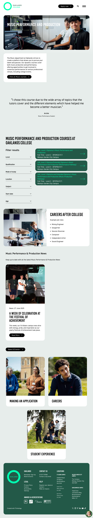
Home (8, 16)
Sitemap (26, 491)
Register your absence (46, 485)
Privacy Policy (28, 485)
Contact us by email (45, 476)
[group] (46, 32)
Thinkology (18, 508)
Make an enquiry (44, 489)
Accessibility (27, 489)
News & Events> (14, 349)
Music (22, 16)
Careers (41, 487)
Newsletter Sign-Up (30, 475)
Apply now (64, 7)
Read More (15, 335)
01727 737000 (43, 475)
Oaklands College (15, 16)
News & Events (28, 476)
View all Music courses (17, 77)
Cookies (26, 487)
